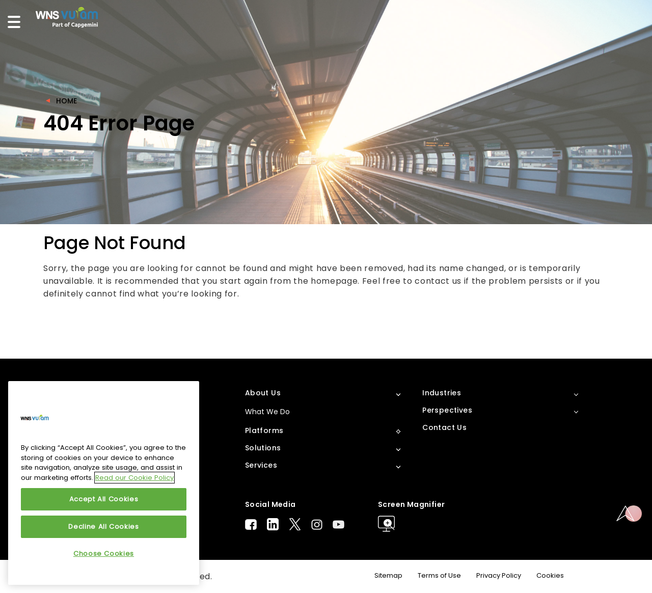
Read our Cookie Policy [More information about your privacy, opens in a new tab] (134, 477)
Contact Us (444, 427)
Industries (441, 392)
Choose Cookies (103, 553)
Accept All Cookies (104, 499)
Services (261, 465)
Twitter (295, 524)
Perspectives (447, 410)
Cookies (550, 575)
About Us (263, 392)
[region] (103, 483)
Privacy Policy (498, 575)
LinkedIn (273, 524)
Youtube (338, 524)
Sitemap (388, 575)
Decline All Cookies (103, 526)
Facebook (251, 524)
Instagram (316, 524)
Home (66, 101)
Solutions (263, 447)
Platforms (264, 430)
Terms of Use (439, 575)
